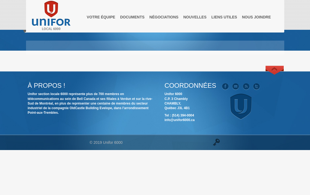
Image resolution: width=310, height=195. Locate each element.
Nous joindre (256, 17)
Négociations (163, 17)
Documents (132, 17)
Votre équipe (101, 17)
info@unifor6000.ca (179, 120)
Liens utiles (224, 17)
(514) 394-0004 (183, 115)
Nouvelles (194, 17)
